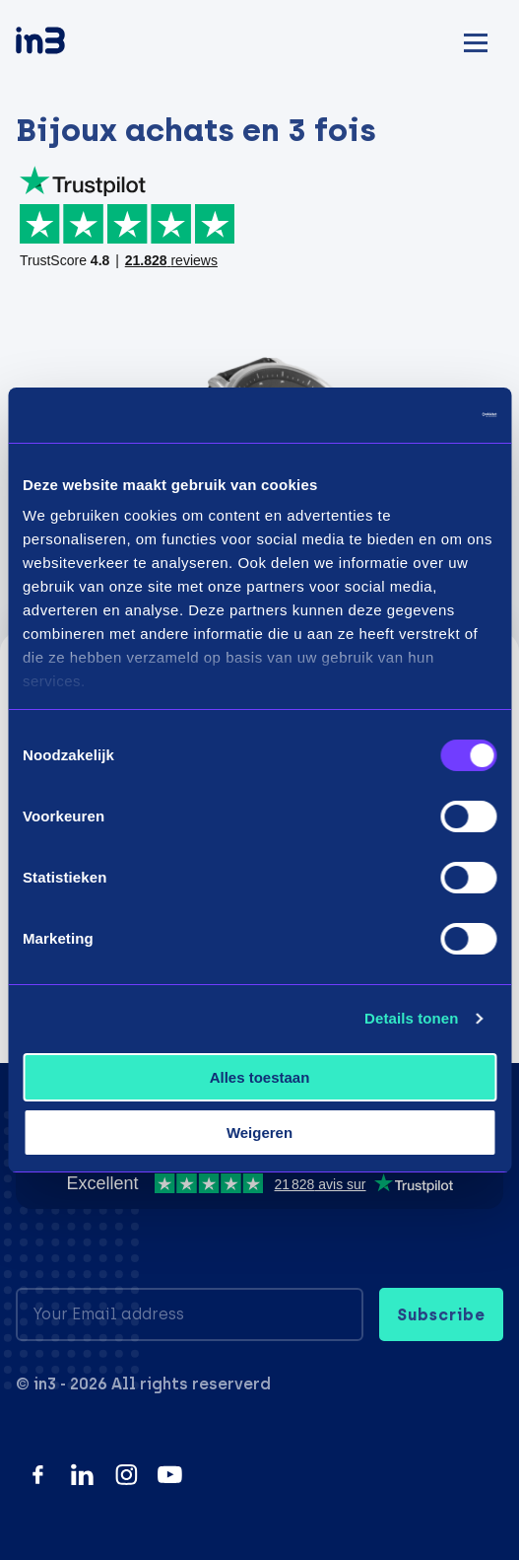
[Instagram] (126, 1475)
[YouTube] (170, 1475)
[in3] (75, 44)
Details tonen (411, 1018)
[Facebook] (38, 1475)
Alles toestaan (260, 1077)
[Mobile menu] (475, 40)
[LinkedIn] (82, 1475)
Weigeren (259, 1132)
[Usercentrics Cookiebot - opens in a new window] (410, 415)
